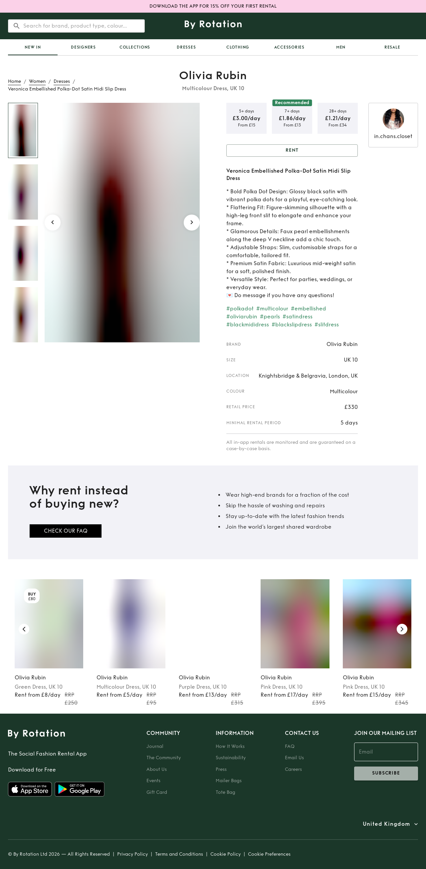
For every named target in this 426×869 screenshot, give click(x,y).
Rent (292, 150)
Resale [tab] (392, 47)
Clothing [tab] (237, 47)
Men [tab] (340, 47)
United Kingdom (386, 824)
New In (33, 47)
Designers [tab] (83, 47)
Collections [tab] (134, 47)
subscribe (386, 774)
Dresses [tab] (186, 47)
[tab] (33, 47)
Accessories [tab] (289, 47)
